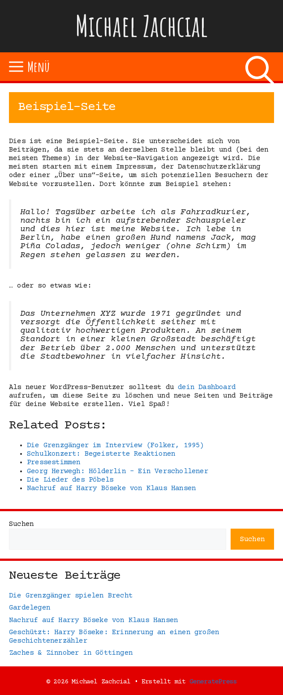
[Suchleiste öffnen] (259, 66)
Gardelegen (29, 608)
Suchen (21, 524)
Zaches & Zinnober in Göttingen (71, 653)
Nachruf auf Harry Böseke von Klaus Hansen (93, 620)
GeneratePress (213, 682)
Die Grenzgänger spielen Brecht (71, 596)
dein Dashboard (207, 387)
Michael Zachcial (141, 26)
